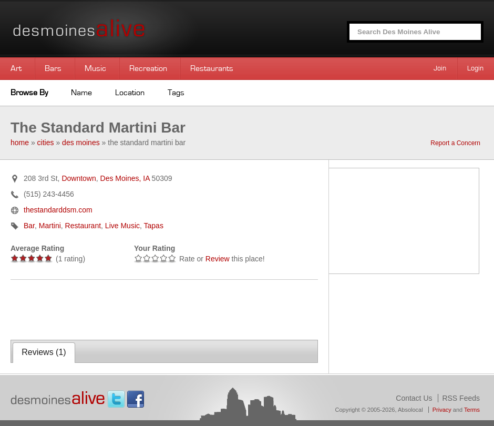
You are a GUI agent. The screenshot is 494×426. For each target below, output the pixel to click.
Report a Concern (455, 143)
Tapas (153, 225)
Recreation (148, 68)
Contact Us (414, 398)
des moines (81, 142)
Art (16, 68)
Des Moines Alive (116, 28)
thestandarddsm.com (58, 210)
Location (130, 92)
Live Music (122, 225)
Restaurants (211, 68)
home (20, 142)
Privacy (442, 410)
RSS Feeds (461, 398)
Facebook (135, 399)
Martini (50, 225)
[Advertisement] (133, 308)
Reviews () (44, 352)
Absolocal (410, 410)
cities (45, 142)
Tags (176, 92)
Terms (472, 410)
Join (440, 68)
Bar (29, 225)
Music (95, 68)
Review (217, 259)
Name (81, 92)
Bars (53, 68)
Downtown (78, 178)
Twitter (116, 399)
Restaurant (83, 225)
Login (475, 68)
